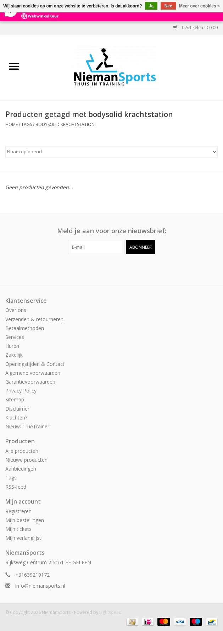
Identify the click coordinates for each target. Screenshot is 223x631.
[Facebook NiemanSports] (105, 268)
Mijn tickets (18, 529)
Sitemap (14, 399)
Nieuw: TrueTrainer (27, 426)
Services (14, 337)
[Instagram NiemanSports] (118, 268)
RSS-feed (15, 486)
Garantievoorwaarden (30, 381)
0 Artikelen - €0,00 (195, 27)
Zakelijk (14, 354)
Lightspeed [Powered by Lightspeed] (110, 612)
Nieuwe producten (26, 459)
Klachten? (16, 417)
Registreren (18, 511)
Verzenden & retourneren (34, 319)
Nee (168, 6)
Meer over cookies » (199, 6)
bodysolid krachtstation (65, 124)
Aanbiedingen (20, 468)
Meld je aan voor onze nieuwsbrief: (111, 231)
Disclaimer (17, 408)
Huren (12, 345)
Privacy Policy (21, 390)
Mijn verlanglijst (23, 537)
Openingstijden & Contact (35, 364)
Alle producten (21, 451)
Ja (151, 6)
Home (11, 124)
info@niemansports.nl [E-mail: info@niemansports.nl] (40, 585)
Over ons (15, 310)
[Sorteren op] (111, 152)
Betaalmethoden (24, 328)
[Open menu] (14, 66)
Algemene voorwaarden (32, 372)
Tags (26, 124)
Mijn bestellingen (24, 520)
